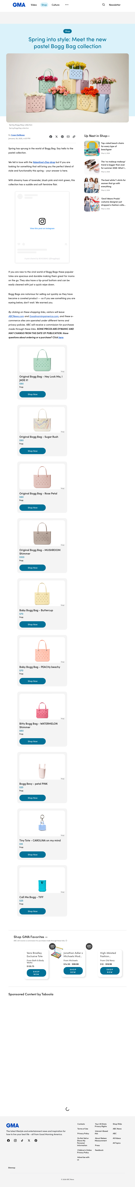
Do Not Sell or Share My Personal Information (83, 1142)
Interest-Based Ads (101, 1132)
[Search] (103, 5)
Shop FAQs (117, 1124)
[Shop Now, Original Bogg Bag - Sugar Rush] (32, 451)
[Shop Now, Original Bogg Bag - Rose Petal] (32, 507)
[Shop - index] (67, 31)
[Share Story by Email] (68, 137)
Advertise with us (83, 1158)
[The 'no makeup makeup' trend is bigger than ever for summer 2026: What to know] (105, 167)
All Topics (116, 1143)
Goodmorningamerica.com (43, 316)
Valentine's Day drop (44, 162)
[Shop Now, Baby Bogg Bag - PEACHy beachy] (32, 681)
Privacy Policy (83, 1133)
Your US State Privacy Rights (101, 1125)
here (60, 337)
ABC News (117, 1128)
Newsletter (114, 4)
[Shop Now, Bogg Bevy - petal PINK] (32, 798)
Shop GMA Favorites (29, 936)
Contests (81, 1124)
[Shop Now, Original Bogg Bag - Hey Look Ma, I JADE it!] (32, 394)
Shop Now (36, 972)
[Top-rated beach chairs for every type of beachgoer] (105, 148)
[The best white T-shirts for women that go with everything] (105, 185)
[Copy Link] (74, 137)
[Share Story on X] (56, 137)
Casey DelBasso (18, 135)
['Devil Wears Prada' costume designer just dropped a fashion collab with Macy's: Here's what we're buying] (105, 204)
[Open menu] (66, 4)
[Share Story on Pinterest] (62, 137)
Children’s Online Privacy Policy (84, 1151)
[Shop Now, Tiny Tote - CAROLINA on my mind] (32, 854)
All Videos (117, 1138)
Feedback (99, 1150)
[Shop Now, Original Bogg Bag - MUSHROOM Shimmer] (32, 568)
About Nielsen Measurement (101, 1139)
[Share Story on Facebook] (51, 137)
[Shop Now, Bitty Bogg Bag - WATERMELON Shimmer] (32, 741)
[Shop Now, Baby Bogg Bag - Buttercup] (32, 624)
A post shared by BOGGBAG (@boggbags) (42, 259)
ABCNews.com (16, 316)
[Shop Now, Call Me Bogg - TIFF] (32, 911)
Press (97, 1145)
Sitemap (11, 1167)
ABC (115, 1133)
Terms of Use (82, 1128)
